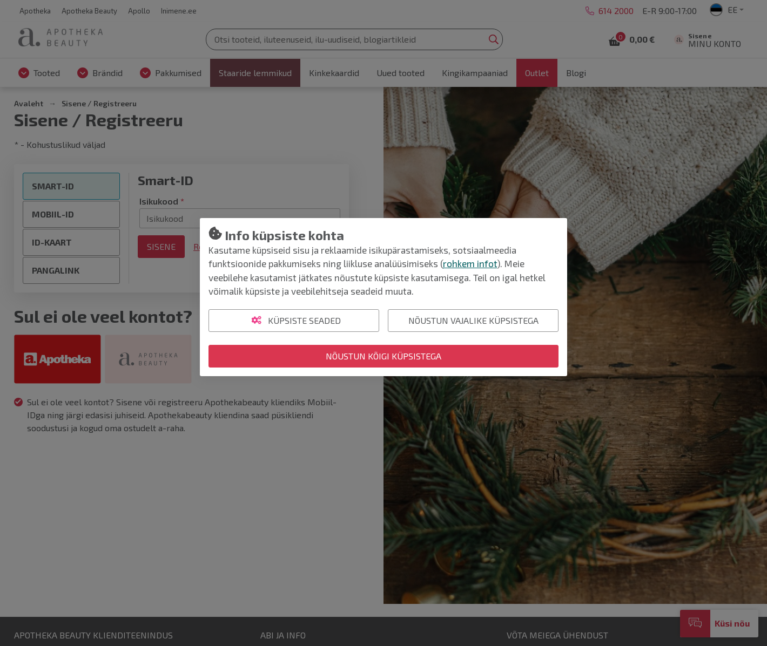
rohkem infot (470, 263)
